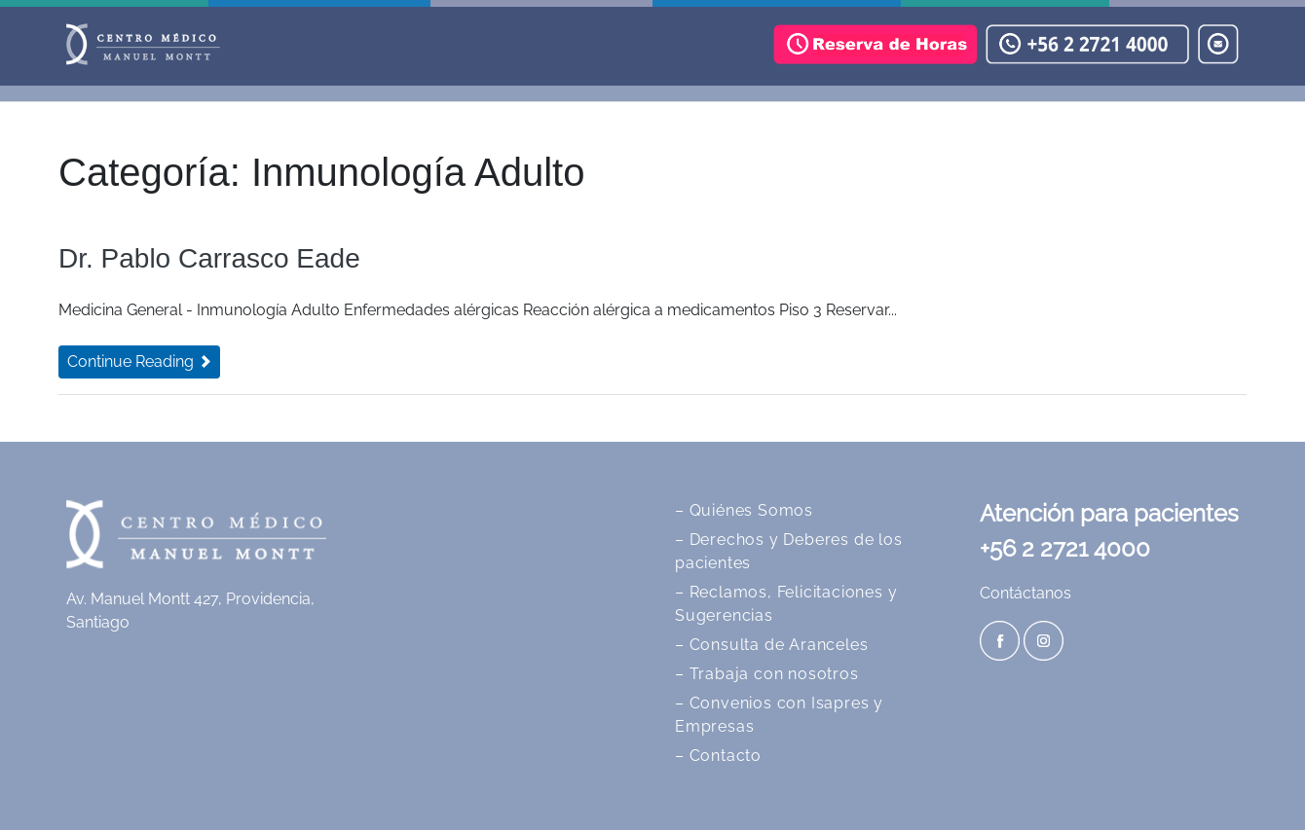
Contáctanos (1025, 593)
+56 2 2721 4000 (1065, 548)
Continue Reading (139, 361)
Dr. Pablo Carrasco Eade (209, 258)
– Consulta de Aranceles (771, 644)
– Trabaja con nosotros (767, 674)
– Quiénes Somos (744, 510)
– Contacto (718, 755)
